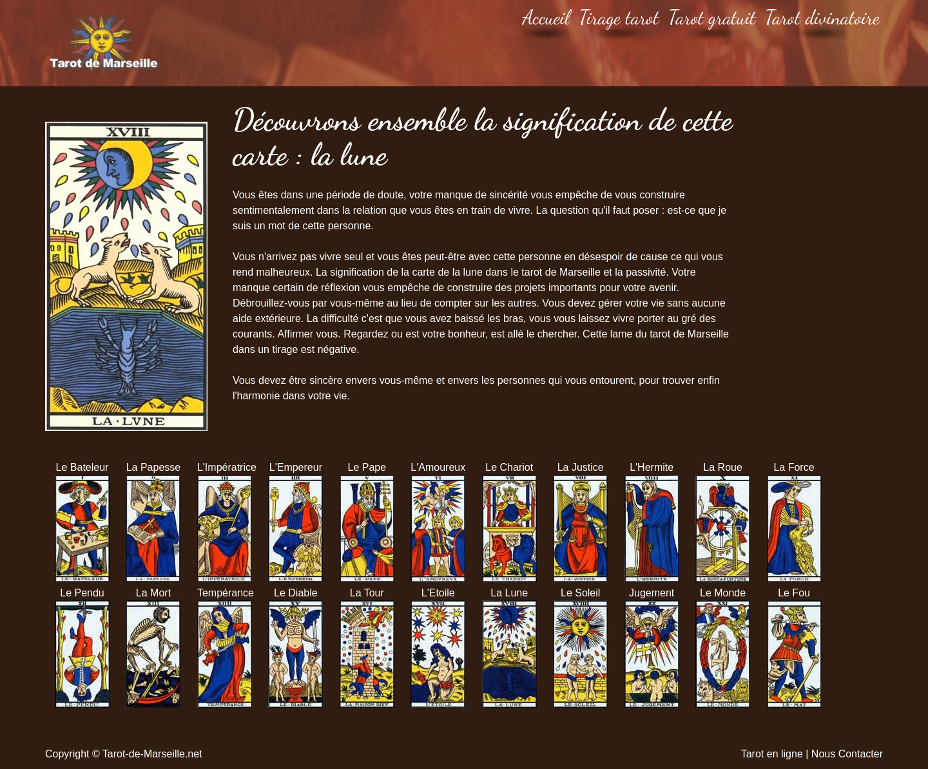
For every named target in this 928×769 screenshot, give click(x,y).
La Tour (367, 592)
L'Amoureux (438, 467)
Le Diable (296, 592)
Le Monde (723, 592)
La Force (793, 467)
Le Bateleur (82, 467)
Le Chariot (509, 467)
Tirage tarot (619, 17)
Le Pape (367, 467)
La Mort (153, 592)
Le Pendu (82, 592)
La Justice (580, 467)
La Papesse (153, 467)
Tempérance (224, 592)
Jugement (651, 592)
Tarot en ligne (772, 753)
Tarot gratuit (712, 17)
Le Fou (794, 592)
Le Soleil (580, 592)
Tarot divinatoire (822, 17)
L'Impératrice (224, 467)
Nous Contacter (847, 753)
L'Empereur (295, 467)
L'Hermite (651, 467)
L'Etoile (438, 592)
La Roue (722, 467)
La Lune (509, 592)
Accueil (546, 17)
